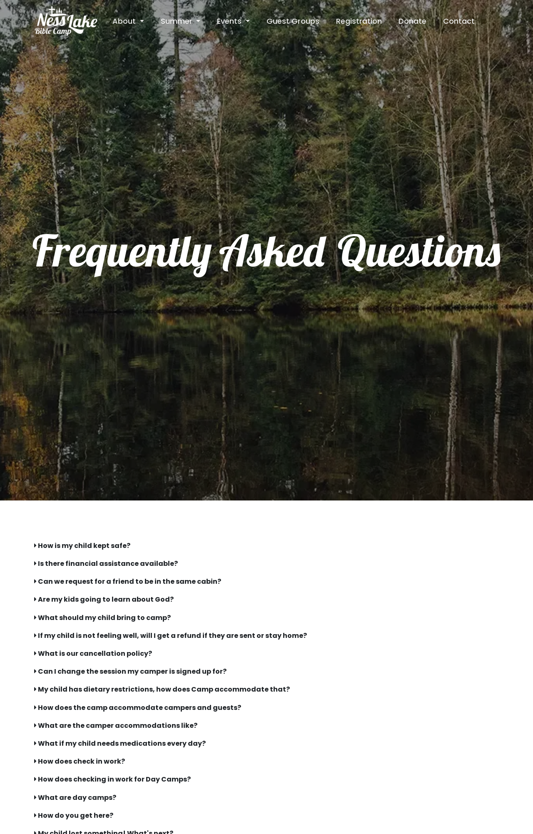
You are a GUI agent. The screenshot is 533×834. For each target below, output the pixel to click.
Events (230, 21)
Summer (177, 21)
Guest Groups (292, 21)
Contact (459, 21)
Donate (412, 21)
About (125, 21)
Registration (359, 21)
